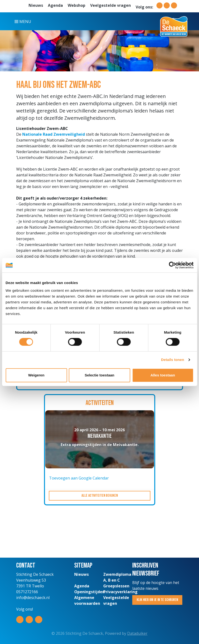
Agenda (55, 5)
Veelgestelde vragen (110, 5)
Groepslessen (116, 586)
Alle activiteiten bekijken (99, 495)
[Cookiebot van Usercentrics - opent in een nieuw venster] (172, 265)
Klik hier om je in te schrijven (157, 600)
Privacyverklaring (120, 591)
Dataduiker (137, 633)
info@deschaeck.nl (33, 597)
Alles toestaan (162, 375)
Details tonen (172, 360)
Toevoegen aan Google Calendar (79, 478)
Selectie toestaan (99, 375)
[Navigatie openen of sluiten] (24, 21)
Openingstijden (89, 591)
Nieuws (36, 5)
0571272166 (27, 591)
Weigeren (36, 375)
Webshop (76, 5)
